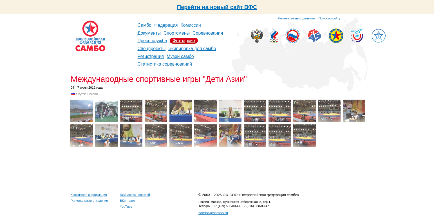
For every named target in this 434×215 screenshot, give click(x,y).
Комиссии (191, 25)
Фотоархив (184, 40)
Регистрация (151, 56)
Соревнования (208, 33)
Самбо (145, 25)
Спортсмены (177, 33)
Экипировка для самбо (192, 48)
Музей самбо (180, 56)
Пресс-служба (152, 40)
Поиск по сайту (330, 18)
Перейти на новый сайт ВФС (217, 7)
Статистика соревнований (165, 64)
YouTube (126, 206)
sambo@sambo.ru (213, 213)
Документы (149, 33)
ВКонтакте (127, 200)
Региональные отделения (296, 18)
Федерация (166, 25)
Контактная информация (89, 194)
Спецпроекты (152, 48)
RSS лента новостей (135, 194)
